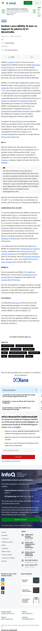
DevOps (5, 349)
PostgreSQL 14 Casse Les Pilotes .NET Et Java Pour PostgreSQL (18, 402)
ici (16, 323)
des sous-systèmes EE (24, 75)
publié (10, 62)
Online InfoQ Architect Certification (29, 536)
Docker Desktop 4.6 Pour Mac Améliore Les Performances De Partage (16, 408)
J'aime (12, 57)
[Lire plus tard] (31, 57)
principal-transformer (32, 256)
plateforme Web (27, 101)
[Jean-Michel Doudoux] (2, 50)
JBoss (4, 352)
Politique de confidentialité (9, 630)
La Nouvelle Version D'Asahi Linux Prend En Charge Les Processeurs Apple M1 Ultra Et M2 (18, 395)
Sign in (37, 3)
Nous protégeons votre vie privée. (11, 461)
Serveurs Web (34, 352)
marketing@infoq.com (28, 619)
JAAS (14, 238)
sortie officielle (25, 93)
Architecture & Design (24, 346)
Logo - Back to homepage (11, 2)
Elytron (14, 215)
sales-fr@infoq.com (27, 613)
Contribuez (5, 548)
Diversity (4, 561)
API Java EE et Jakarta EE (10, 137)
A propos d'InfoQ (7, 555)
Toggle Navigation (3, 2)
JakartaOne (12, 93)
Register (28, 3)
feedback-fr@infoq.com (7, 613)
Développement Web (16, 356)
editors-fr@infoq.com (7, 619)
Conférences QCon (7, 542)
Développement (8, 346)
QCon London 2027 (31, 565)
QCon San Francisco (31, 560)
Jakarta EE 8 (36, 65)
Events (4, 545)
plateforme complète (9, 101)
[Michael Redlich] (2, 43)
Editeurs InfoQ (6, 551)
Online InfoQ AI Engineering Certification (30, 554)
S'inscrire (4, 535)
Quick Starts (15, 303)
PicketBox (4, 238)
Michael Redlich (9, 43)
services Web (6, 280)
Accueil (4, 532)
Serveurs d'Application (18, 352)
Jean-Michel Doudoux (11, 50)
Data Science (16, 349)
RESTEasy (16, 280)
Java (3, 20)
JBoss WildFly (28, 349)
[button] (18, 457)
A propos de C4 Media (8, 558)
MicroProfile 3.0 (9, 67)
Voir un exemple (14, 427)
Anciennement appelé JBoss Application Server (18, 111)
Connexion (5, 539)
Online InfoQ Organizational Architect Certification (30, 545)
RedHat (29, 356)
